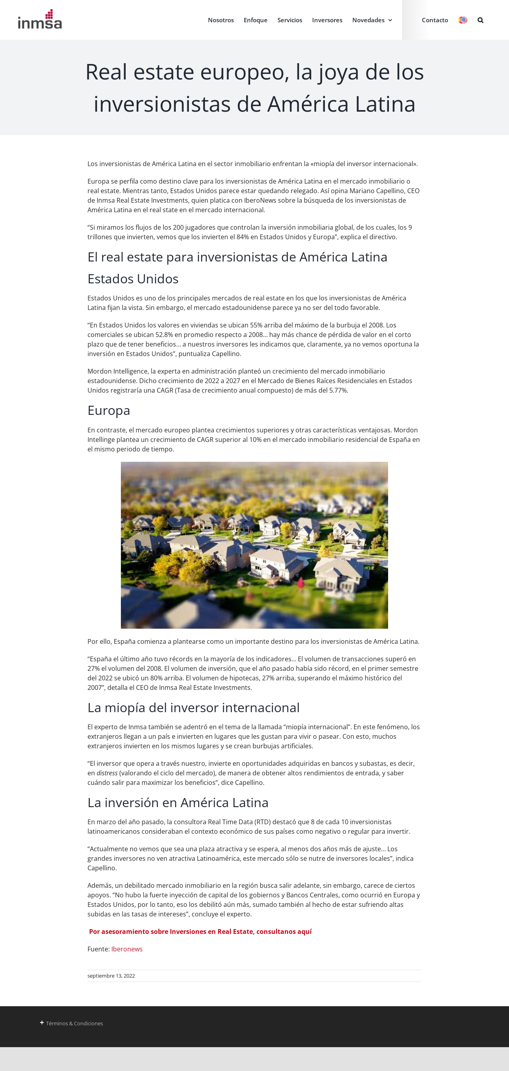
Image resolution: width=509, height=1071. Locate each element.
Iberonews (127, 949)
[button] (480, 20)
